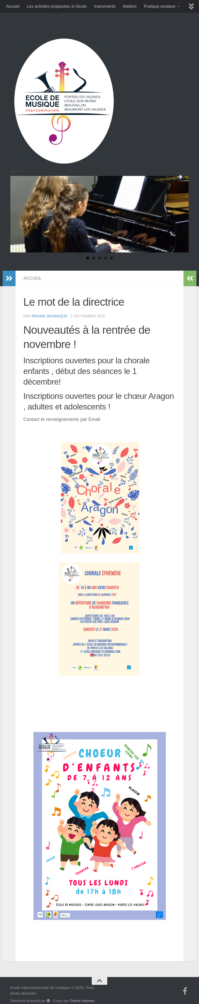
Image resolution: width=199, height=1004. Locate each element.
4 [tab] (105, 258)
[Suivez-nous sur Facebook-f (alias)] (185, 983)
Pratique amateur (160, 6)
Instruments (105, 6)
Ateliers (130, 6)
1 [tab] (87, 258)
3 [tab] (99, 258)
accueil (32, 270)
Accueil (13, 6)
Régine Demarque (49, 308)
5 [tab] (111, 258)
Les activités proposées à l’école (57, 6)
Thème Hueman (82, 993)
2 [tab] (93, 258)
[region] (99, 214)
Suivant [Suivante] (179, 177)
